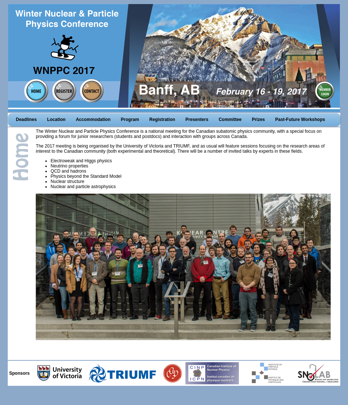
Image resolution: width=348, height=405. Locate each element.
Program (130, 119)
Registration (162, 119)
